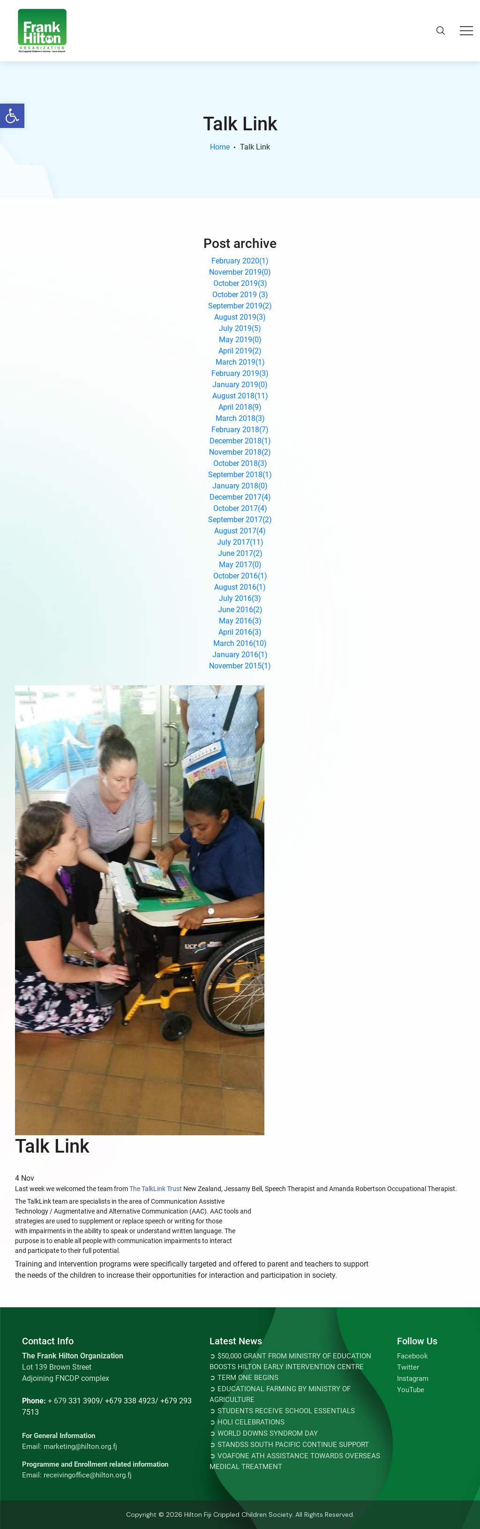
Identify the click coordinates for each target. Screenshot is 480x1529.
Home (220, 146)
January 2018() (240, 485)
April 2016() (240, 632)
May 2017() (240, 564)
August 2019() (240, 317)
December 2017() (240, 497)
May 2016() (240, 620)
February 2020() (240, 260)
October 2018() (240, 463)
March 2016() (240, 643)
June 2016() (240, 609)
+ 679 (57, 1400)
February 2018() (240, 429)
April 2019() (240, 350)
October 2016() (240, 575)
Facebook (412, 1356)
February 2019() (240, 373)
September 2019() (240, 305)
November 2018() (240, 452)
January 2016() (240, 654)
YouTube (410, 1390)
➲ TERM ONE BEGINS (244, 1377)
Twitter (408, 1367)
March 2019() (240, 362)
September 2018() (240, 474)
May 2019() (240, 339)
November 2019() (240, 272)
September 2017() (240, 519)
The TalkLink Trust (155, 1188)
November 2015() (240, 665)
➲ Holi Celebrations (247, 1422)
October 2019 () (240, 294)
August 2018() (240, 395)
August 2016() (240, 587)
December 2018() (240, 440)
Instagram (412, 1378)
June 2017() (240, 553)
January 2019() (240, 384)
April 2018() (240, 407)
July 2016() (240, 598)
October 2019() (240, 283)
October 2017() (240, 508)
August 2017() (240, 530)
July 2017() (240, 542)
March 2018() (240, 418)
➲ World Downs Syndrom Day (264, 1433)
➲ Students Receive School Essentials (282, 1411)
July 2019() (240, 328)
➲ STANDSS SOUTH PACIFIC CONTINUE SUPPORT (289, 1444)
